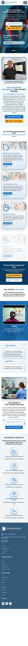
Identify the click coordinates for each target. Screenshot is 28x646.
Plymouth (4, 587)
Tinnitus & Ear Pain (6, 569)
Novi (3, 585)
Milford (3, 582)
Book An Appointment (14, 275)
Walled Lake (4, 592)
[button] (13, 50)
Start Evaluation (14, 24)
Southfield (4, 590)
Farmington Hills (5, 577)
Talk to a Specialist (14, 280)
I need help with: (7, 39)
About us (4, 546)
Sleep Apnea (4, 566)
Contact (3, 553)
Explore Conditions (14, 28)
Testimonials (4, 550)
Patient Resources (6, 548)
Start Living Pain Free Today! (14, 427)
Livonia (3, 580)
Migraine (4, 564)
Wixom (3, 594)
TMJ (3, 561)
